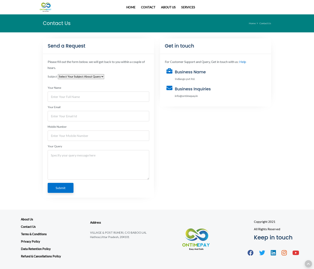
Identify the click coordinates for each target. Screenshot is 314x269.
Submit (61, 188)
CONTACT (148, 7)
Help (242, 62)
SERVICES (188, 7)
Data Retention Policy (36, 249)
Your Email (54, 107)
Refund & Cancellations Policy (41, 256)
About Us (27, 219)
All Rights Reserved (267, 229)
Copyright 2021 (264, 221)
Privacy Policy (30, 241)
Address (95, 222)
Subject (52, 76)
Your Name (54, 87)
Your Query (55, 146)
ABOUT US (168, 7)
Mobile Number (57, 126)
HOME (130, 7)
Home (252, 23)
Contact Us (28, 226)
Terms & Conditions (34, 234)
